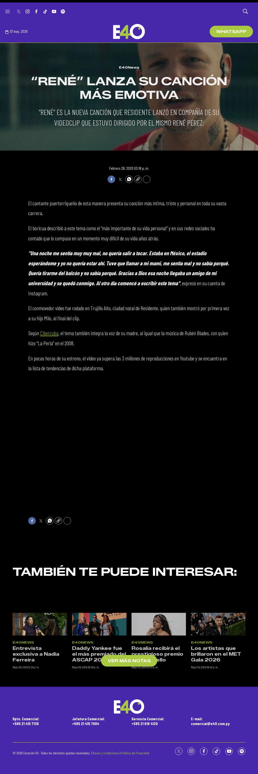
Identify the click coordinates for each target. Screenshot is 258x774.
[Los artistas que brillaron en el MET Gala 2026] (218, 682)
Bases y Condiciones (106, 753)
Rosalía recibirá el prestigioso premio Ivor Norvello (157, 712)
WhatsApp (231, 31)
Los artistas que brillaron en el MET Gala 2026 (216, 712)
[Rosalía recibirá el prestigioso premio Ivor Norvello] (159, 682)
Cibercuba (49, 333)
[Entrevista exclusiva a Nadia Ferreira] (40, 682)
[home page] (129, 31)
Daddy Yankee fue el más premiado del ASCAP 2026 (99, 712)
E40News (129, 67)
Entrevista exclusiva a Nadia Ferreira (36, 712)
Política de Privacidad (135, 753)
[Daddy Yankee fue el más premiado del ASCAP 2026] (99, 682)
